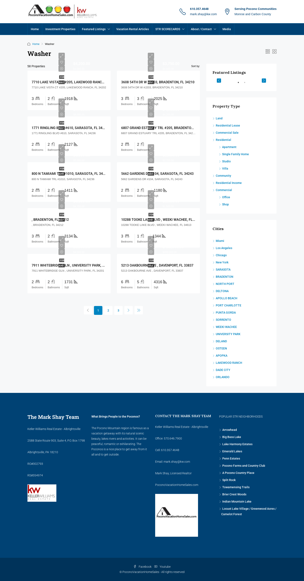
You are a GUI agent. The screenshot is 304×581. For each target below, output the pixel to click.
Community (223, 175)
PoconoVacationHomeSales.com (176, 485)
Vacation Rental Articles (132, 29)
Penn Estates (231, 458)
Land (219, 118)
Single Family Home (235, 154)
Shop (225, 204)
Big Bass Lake (231, 437)
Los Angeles (224, 248)
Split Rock (229, 480)
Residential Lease (228, 125)
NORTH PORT (225, 284)
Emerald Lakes (232, 451)
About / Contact (201, 29)
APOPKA (221, 355)
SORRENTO (223, 319)
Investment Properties (60, 29)
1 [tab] (240, 84)
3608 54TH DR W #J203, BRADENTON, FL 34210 (157, 82)
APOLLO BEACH (226, 298)
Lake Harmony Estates (237, 444)
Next (264, 80)
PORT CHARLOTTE (228, 305)
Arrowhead (229, 429)
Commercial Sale (227, 132)
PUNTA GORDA (226, 312)
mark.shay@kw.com (203, 14)
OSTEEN (221, 348)
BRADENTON (224, 276)
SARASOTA (223, 269)
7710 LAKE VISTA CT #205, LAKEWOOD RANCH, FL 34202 (76, 82)
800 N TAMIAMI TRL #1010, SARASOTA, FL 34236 (70, 174)
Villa (225, 168)
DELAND (221, 341)
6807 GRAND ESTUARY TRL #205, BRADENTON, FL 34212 (165, 128)
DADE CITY (223, 370)
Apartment (229, 147)
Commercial (224, 190)
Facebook (142, 566)
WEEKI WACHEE (226, 327)
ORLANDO (222, 377)
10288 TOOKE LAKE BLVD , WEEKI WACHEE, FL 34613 (162, 220)
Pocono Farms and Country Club (243, 465)
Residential (223, 140)
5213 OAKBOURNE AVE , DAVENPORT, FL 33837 (157, 265)
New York (222, 262)
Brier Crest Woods (234, 494)
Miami (220, 241)
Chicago (221, 255)
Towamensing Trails (236, 487)
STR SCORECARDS (167, 29)
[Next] (128, 310)
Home (35, 29)
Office (226, 197)
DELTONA (222, 291)
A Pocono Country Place (238, 473)
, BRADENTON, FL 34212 (50, 220)
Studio (226, 161)
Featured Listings (94, 29)
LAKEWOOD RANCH (229, 362)
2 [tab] (247, 84)
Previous (219, 80)
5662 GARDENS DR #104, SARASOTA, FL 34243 (157, 174)
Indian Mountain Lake (236, 501)
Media (227, 29)
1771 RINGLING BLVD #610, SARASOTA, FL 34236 (70, 128)
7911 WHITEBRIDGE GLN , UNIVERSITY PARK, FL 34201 (74, 265)
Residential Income (229, 183)
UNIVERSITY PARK (228, 334)
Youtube (162, 566)
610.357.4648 (199, 9)
